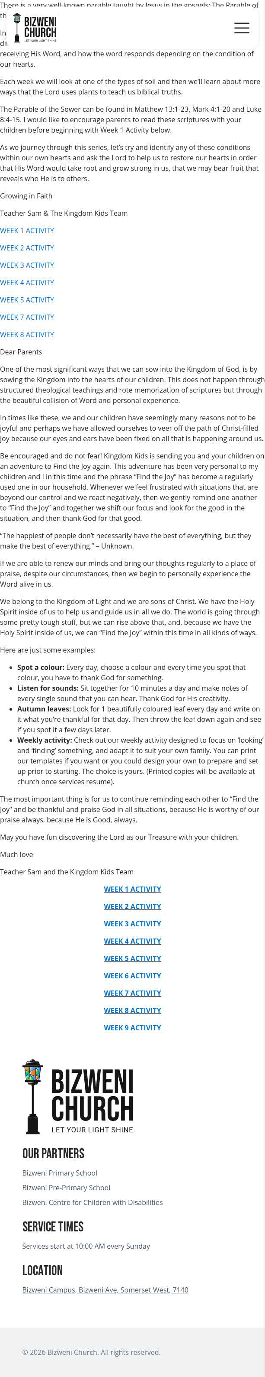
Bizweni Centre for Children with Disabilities (92, 1202)
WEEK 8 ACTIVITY (27, 334)
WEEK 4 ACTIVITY (27, 282)
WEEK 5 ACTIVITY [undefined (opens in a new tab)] (132, 958)
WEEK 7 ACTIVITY (27, 317)
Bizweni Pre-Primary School (66, 1187)
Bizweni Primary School (59, 1173)
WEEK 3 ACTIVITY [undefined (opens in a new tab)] (132, 924)
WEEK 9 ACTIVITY (132, 1028)
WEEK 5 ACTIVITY (27, 300)
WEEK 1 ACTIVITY (27, 230)
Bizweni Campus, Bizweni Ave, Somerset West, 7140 (105, 1290)
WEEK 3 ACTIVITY (27, 265)
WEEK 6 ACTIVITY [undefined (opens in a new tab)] (132, 976)
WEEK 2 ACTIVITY (27, 248)
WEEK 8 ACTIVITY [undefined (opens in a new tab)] (132, 1010)
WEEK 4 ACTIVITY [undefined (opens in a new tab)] (132, 941)
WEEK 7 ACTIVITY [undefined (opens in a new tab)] (132, 993)
